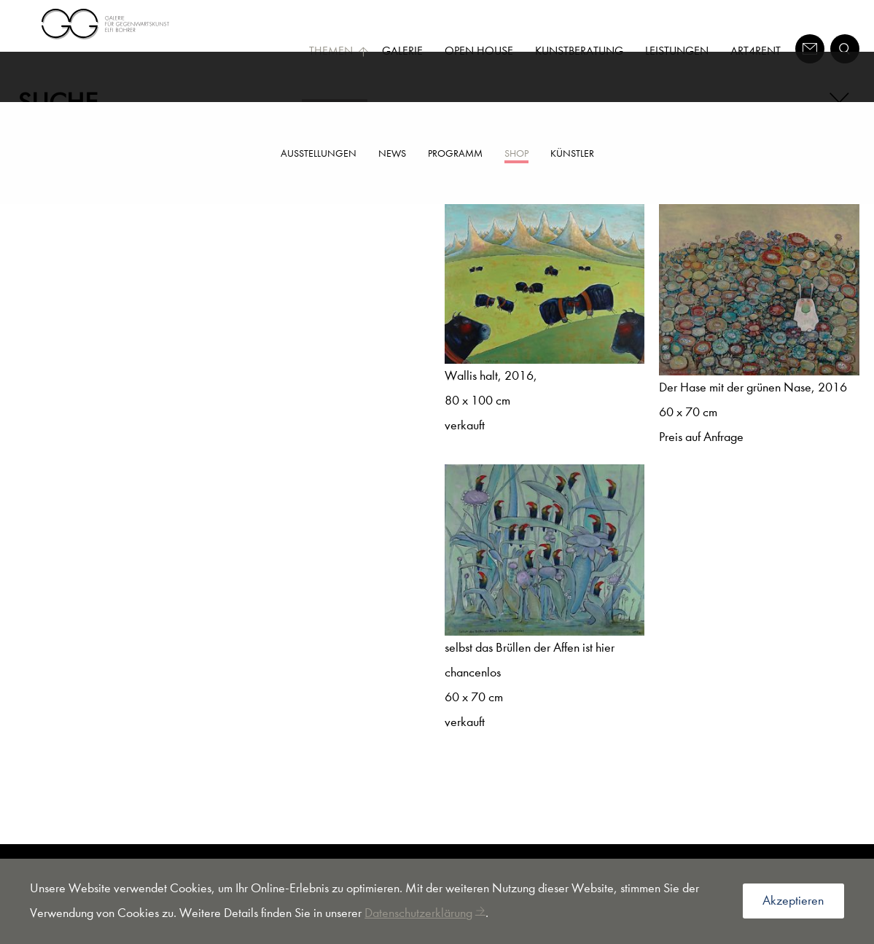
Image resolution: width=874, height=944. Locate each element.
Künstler (572, 153)
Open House (479, 51)
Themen (339, 51)
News (392, 153)
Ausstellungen (318, 153)
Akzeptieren (793, 900)
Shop (516, 153)
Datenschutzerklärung (418, 913)
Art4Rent (755, 51)
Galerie (402, 51)
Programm (455, 153)
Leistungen (677, 51)
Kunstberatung (579, 51)
